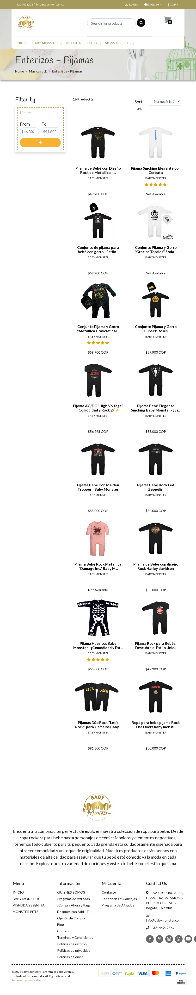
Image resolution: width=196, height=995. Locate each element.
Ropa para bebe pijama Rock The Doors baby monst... (156, 724)
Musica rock (38, 71)
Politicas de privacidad (73, 950)
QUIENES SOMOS (71, 892)
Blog (60, 925)
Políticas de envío (70, 957)
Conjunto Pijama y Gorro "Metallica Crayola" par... (98, 328)
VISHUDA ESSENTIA (82, 43)
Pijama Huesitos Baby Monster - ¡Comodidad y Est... (98, 645)
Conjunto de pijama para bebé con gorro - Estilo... (98, 249)
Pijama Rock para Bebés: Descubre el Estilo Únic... (155, 645)
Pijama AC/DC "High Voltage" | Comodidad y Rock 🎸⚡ (98, 408)
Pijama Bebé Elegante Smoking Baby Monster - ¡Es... (155, 408)
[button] (152, 4)
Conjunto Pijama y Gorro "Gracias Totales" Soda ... (156, 249)
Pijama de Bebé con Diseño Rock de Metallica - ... (98, 170)
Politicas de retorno (72, 944)
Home (19, 71)
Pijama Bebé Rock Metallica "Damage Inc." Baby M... (98, 566)
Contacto (64, 931)
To (44, 124)
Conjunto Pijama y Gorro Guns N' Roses (156, 328)
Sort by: (138, 105)
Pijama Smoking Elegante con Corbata (156, 170)
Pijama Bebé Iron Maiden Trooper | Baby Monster (98, 487)
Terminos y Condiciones (75, 937)
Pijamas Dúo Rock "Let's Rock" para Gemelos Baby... (98, 724)
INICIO (22, 43)
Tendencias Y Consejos (119, 899)
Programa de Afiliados (73, 899)
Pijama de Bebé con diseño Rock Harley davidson (155, 566)
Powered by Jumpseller (26, 980)
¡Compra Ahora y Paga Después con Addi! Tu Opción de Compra (74, 911)
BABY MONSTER (45, 43)
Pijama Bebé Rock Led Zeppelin (155, 487)
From (25, 124)
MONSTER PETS (118, 43)
